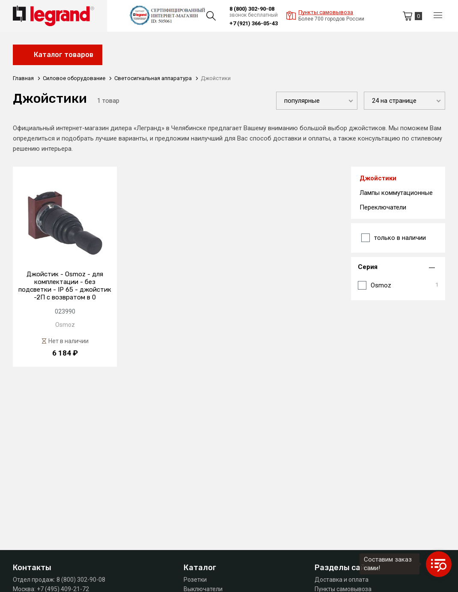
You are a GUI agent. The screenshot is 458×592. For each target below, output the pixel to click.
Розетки (195, 579)
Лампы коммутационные (396, 193)
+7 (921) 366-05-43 (253, 23)
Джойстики (378, 178)
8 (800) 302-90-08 (251, 9)
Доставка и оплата (342, 579)
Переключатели (383, 207)
